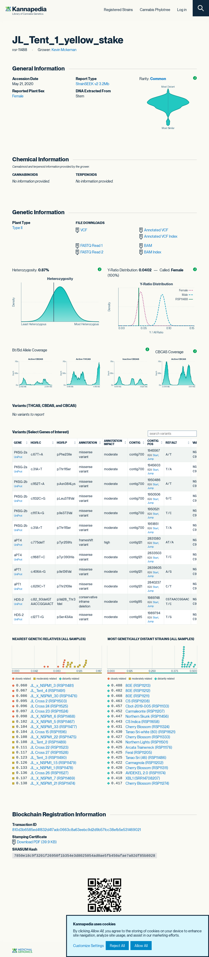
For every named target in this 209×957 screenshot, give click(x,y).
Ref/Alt (171, 442)
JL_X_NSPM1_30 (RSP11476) (53, 696)
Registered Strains (118, 10)
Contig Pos (153, 442)
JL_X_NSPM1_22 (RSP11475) (53, 737)
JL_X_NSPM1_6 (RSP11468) (52, 716)
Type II (17, 228)
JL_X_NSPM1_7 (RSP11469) (52, 778)
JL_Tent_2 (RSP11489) (48, 742)
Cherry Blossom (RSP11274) (147, 783)
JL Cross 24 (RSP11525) (49, 706)
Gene (18, 442)
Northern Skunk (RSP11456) (147, 716)
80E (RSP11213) (138, 685)
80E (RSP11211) (138, 696)
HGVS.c (36, 442)
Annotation (88, 442)
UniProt (18, 457)
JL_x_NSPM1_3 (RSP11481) (52, 685)
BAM (145, 246)
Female (17, 96)
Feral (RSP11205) (139, 752)
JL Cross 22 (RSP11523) (49, 747)
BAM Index (150, 252)
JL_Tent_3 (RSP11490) (48, 757)
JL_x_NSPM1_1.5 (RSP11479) (53, 763)
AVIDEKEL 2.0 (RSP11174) (146, 773)
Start (155, 455)
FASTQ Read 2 (89, 252)
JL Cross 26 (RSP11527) (49, 773)
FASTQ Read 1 (89, 246)
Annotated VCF (153, 230)
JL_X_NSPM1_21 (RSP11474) (52, 783)
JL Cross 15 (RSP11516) (48, 732)
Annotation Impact (113, 442)
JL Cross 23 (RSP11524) (49, 711)
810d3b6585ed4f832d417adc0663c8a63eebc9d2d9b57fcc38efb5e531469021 (76, 830)
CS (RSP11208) (138, 701)
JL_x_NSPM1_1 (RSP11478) (51, 768)
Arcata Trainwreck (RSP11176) (149, 747)
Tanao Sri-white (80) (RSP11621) (151, 732)
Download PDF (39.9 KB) (34, 842)
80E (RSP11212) (138, 691)
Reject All (117, 946)
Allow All (141, 946)
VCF (81, 230)
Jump (151, 458)
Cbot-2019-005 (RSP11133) (147, 706)
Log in (182, 10)
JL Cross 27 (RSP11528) (49, 752)
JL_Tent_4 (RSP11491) (47, 691)
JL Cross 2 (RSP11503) (48, 701)
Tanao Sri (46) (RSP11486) (146, 757)
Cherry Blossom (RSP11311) (147, 768)
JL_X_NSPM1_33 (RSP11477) (53, 727)
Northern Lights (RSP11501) (147, 742)
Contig (134, 442)
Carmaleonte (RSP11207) (145, 711)
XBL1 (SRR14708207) (143, 778)
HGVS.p (62, 442)
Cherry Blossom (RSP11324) (148, 727)
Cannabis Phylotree (155, 10)
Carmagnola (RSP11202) (144, 763)
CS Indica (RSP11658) (143, 722)
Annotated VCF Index (158, 237)
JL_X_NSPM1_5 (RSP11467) (52, 722)
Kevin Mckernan (64, 50)
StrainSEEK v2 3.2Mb (92, 84)
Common (158, 79)
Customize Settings (88, 946)
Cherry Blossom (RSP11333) (148, 737)
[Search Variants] (172, 434)
